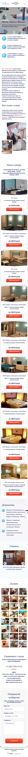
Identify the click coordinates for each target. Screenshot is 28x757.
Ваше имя (6, 706)
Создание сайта (17, 753)
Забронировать (14, 209)
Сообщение (7, 720)
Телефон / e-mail (8, 713)
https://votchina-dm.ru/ (15, 682)
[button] (5, 591)
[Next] (23, 563)
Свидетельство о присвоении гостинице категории (14, 533)
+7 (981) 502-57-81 (14, 667)
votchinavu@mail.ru (16, 680)
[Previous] (5, 563)
